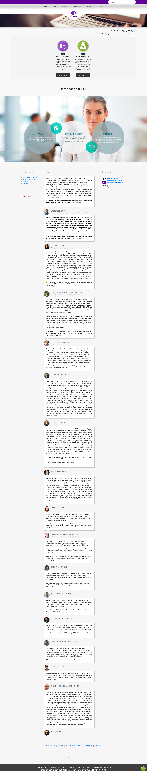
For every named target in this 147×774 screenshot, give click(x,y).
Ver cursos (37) (62, 75)
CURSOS (64, 6)
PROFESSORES (77, 6)
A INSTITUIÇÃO (50, 746)
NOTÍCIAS (89, 6)
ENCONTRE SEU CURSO (28, 179)
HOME (45, 6)
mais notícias (107, 188)
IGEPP (55, 6)
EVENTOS (24, 183)
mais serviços (27, 196)
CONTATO (101, 6)
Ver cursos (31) (83, 75)
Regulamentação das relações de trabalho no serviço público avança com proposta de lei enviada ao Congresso (116, 183)
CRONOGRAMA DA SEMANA (29, 177)
